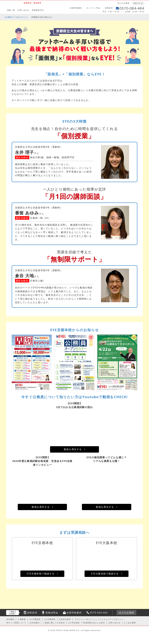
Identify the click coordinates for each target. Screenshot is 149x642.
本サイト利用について (16, 623)
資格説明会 (51, 612)
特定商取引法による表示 (94, 623)
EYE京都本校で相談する (41, 573)
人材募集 (22, 619)
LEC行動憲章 (35, 619)
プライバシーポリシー (84, 619)
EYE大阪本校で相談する (105, 573)
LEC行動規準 (50, 619)
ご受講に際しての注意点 (54, 623)
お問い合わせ (23, 10)
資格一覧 (11, 10)
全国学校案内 (76, 8)
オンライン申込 (93, 8)
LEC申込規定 (74, 623)
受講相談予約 (38, 10)
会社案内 (10, 619)
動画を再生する (73, 449)
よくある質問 (130, 623)
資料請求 (109, 8)
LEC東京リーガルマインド (16, 17)
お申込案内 (35, 623)
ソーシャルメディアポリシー (111, 619)
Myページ (138, 3)
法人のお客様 (124, 3)
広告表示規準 (65, 619)
